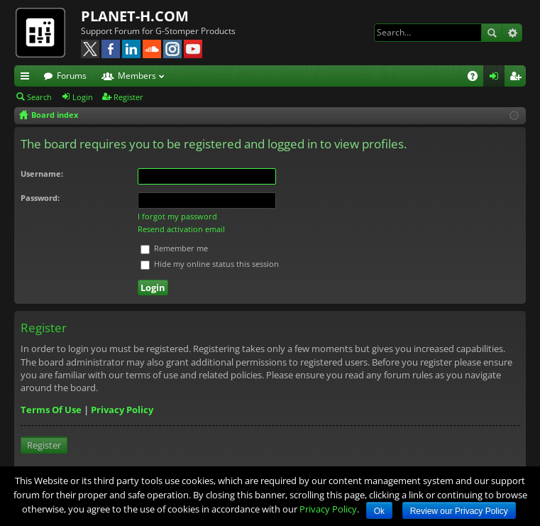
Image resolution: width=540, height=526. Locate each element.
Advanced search (512, 32)
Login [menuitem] (497, 78)
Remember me (174, 248)
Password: (40, 197)
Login (82, 97)
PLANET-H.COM (135, 16)
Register (128, 97)
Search (491, 32)
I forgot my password (177, 216)
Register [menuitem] (518, 78)
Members (137, 76)
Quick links (27, 78)
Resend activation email (181, 229)
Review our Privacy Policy (459, 511)
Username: (42, 173)
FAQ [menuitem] (477, 78)
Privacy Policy (122, 409)
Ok (379, 511)
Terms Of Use (51, 409)
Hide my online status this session (209, 263)
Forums (72, 76)
